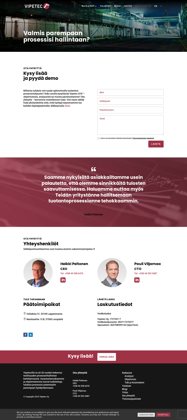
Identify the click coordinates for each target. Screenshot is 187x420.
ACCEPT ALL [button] (163, 415)
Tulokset (105, 6)
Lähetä (156, 144)
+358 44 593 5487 (81, 396)
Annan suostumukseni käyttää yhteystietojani (125, 138)
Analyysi (129, 376)
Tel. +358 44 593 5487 (145, 273)
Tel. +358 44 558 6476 (71, 273)
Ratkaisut (88, 6)
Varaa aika (106, 356)
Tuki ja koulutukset (134, 382)
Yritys (128, 6)
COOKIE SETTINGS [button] (146, 415)
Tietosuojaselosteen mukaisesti (143, 138)
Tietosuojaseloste (131, 398)
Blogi (117, 6)
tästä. (68, 105)
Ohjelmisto (130, 379)
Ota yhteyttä (143, 6)
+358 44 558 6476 (81, 386)
